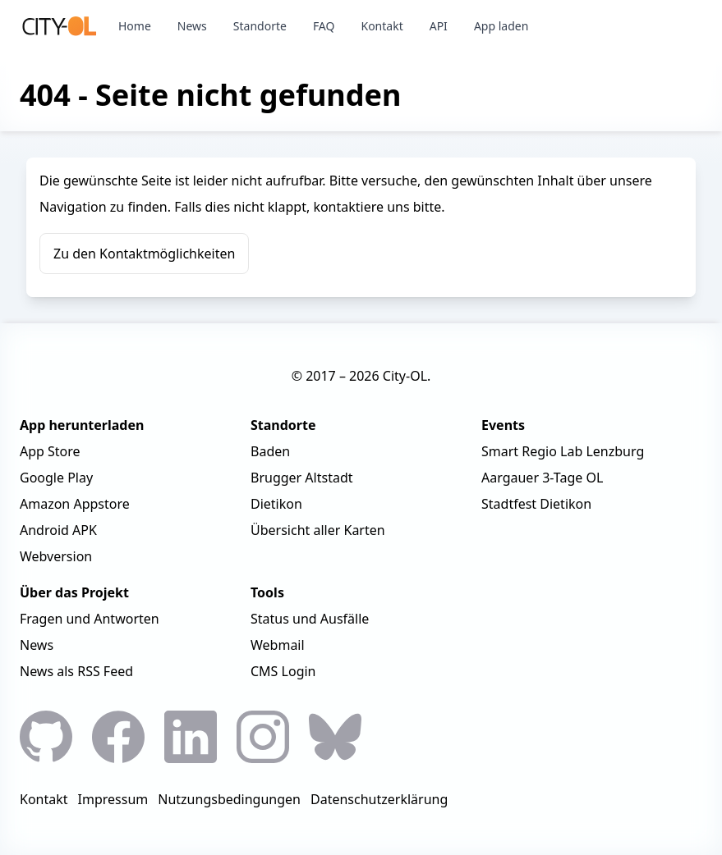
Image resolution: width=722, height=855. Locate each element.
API (439, 26)
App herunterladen (82, 425)
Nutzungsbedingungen (229, 799)
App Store (50, 451)
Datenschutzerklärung (379, 799)
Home (134, 26)
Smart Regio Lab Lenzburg (562, 451)
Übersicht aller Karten (318, 530)
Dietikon (276, 504)
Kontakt (381, 26)
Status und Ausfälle (310, 619)
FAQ (324, 26)
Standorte (260, 26)
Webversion (56, 556)
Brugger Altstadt (302, 478)
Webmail (278, 645)
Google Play (56, 478)
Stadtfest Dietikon (536, 504)
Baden (270, 451)
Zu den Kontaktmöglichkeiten (144, 254)
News (192, 26)
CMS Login (283, 671)
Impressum (113, 799)
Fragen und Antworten (89, 619)
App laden (501, 26)
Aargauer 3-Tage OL (542, 478)
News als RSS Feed (76, 671)
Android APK (58, 530)
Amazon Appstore (75, 504)
